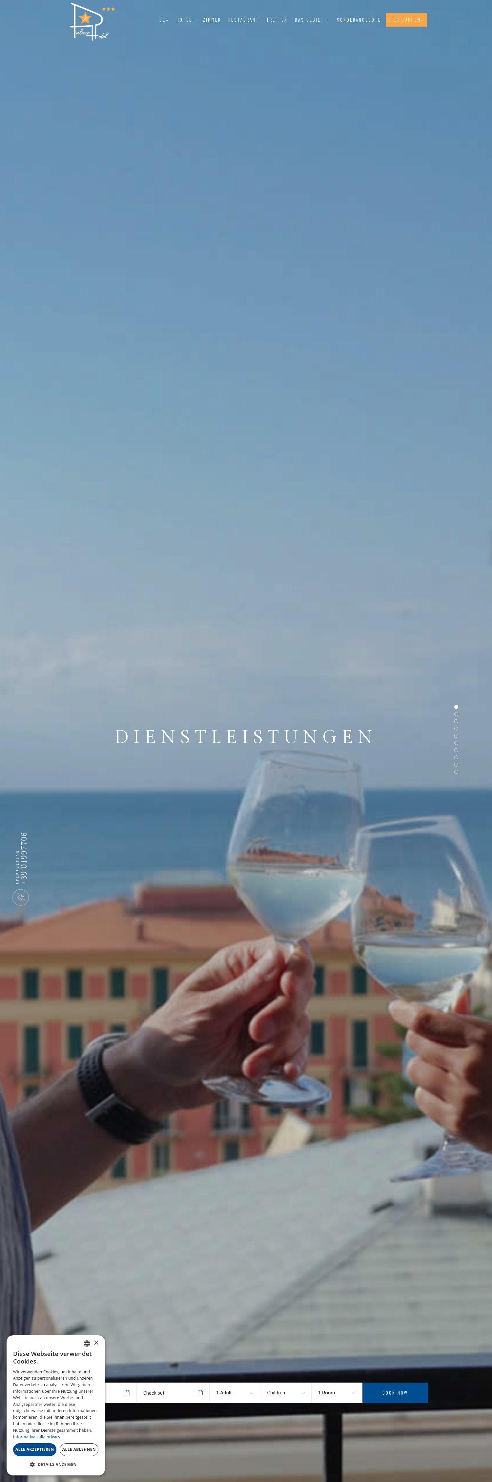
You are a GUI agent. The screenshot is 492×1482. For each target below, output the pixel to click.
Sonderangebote (359, 20)
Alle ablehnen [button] (79, 1449)
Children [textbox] (276, 1393)
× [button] (95, 1343)
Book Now (395, 1393)
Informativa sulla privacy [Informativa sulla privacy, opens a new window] (36, 1437)
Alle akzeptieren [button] (34, 1449)
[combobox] (229, 1393)
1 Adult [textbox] (224, 1393)
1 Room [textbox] (326, 1393)
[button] (55, 1464)
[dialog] (56, 1405)
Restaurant (243, 20)
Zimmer (212, 20)
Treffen (277, 20)
